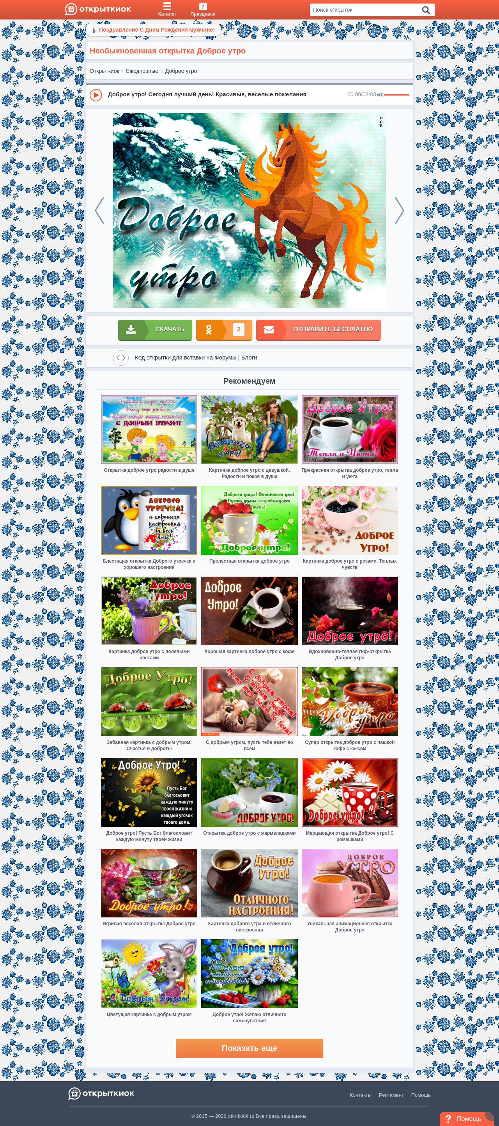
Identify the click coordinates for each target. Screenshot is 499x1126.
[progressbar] (396, 95)
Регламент (391, 1095)
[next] (399, 210)
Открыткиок (104, 71)
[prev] (99, 210)
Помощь (421, 1095)
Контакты (361, 1095)
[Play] (96, 95)
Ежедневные (142, 71)
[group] (249, 94)
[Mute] (380, 95)
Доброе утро (181, 71)
